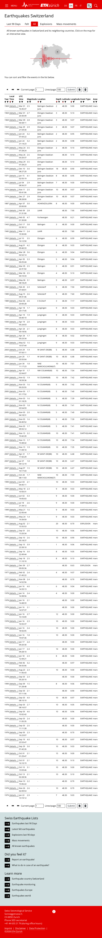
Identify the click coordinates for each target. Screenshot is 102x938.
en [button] (71, 5)
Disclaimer (20, 928)
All (34, 24)
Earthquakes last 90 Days (24, 823)
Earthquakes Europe (22, 890)
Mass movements (66, 24)
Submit (71, 89)
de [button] (65, 5)
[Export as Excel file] (79, 89)
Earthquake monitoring (23, 884)
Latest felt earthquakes (23, 829)
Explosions (46, 24)
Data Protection (37, 928)
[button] (11, 6)
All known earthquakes (23, 846)
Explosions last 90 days (23, 834)
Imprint (8, 928)
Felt (27, 24)
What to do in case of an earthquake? (30, 865)
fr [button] (76, 5)
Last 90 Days (14, 24)
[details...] (13, 106)
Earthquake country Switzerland (28, 878)
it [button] (81, 5)
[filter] (7, 101)
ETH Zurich (17, 931)
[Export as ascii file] (85, 89)
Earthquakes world (21, 895)
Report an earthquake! (23, 859)
